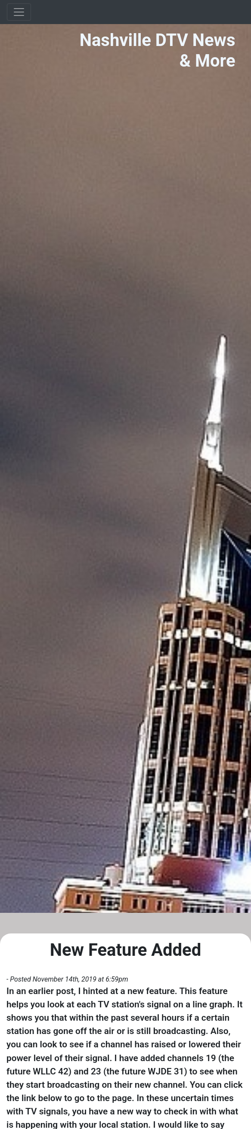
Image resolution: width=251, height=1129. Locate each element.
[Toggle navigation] (19, 12)
